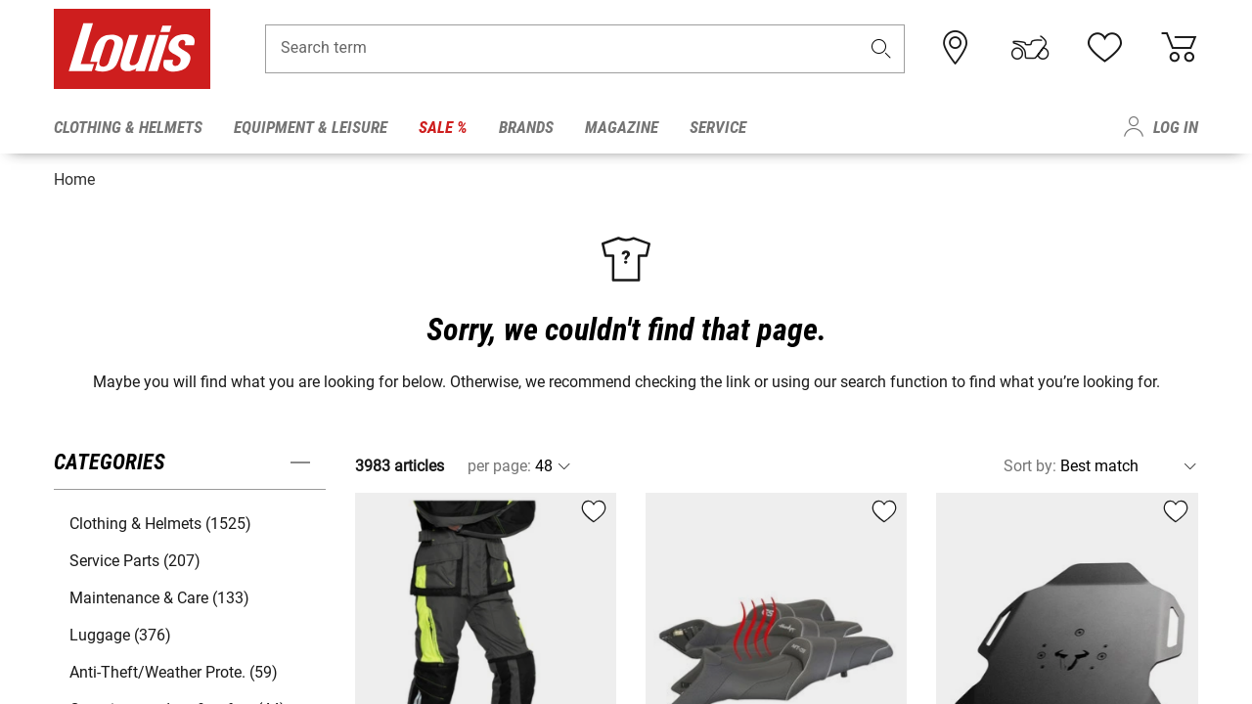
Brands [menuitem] (526, 127)
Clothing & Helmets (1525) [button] (160, 516)
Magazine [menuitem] (621, 127)
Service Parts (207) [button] (135, 554)
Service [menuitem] (718, 127)
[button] (881, 55)
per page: (499, 459)
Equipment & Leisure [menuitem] (310, 127)
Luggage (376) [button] (120, 628)
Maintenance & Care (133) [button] (159, 591)
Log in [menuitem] (1175, 127)
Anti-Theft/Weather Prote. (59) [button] (173, 665)
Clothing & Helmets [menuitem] (128, 127)
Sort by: (1030, 459)
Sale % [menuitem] (443, 127)
